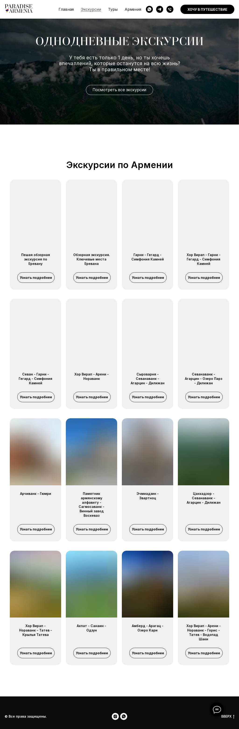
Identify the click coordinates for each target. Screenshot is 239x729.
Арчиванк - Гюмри (35, 494)
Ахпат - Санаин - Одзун (91, 628)
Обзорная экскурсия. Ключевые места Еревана (91, 259)
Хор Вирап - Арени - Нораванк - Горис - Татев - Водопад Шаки (203, 632)
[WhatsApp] (149, 9)
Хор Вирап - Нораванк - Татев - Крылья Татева (35, 630)
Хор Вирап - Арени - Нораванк (91, 376)
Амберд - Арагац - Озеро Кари (147, 628)
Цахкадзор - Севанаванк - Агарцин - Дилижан (204, 498)
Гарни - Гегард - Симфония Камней (147, 257)
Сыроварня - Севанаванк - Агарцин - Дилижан (148, 378)
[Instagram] (115, 716)
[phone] (169, 9)
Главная (66, 9)
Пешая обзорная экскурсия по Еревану (35, 259)
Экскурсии (91, 9)
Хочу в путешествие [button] (207, 9)
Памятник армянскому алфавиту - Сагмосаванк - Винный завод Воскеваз (91, 504)
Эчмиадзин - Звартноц (148, 496)
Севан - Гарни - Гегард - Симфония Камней (35, 378)
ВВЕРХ (227, 716)
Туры (113, 9)
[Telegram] (159, 9)
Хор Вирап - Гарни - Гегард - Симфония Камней (204, 259)
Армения (133, 9)
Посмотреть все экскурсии (119, 89)
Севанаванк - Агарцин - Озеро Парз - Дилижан (203, 378)
